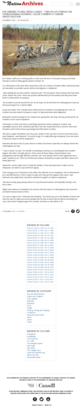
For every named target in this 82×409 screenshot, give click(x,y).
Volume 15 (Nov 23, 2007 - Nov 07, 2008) (40, 262)
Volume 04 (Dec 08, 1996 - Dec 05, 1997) (40, 235)
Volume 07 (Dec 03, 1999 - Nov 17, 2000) (40, 243)
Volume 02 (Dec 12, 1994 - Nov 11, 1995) (40, 230)
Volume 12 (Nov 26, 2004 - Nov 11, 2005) (40, 255)
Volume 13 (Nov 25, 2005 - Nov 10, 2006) (40, 257)
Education (31, 303)
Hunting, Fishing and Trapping (38, 310)
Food (29, 305)
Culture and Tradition (35, 296)
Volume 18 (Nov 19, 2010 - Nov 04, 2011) (40, 270)
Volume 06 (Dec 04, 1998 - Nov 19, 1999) (40, 240)
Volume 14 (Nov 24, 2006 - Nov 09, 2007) (40, 260)
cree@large (31, 336)
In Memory (31, 312)
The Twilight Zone (34, 350)
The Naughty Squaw (34, 343)
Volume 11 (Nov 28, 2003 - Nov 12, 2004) (40, 252)
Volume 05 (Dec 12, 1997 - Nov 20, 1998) (40, 238)
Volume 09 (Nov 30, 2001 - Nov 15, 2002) (40, 248)
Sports (29, 319)
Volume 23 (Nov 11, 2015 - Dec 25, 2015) (40, 282)
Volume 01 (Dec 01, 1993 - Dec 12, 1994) (40, 228)
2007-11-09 (16, 211)
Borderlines (31, 334)
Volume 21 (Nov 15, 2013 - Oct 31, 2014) (40, 277)
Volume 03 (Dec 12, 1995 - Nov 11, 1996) (40, 233)
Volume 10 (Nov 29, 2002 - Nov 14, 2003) (40, 250)
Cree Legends (32, 298)
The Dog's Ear (32, 338)
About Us (48, 405)
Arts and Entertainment (36, 294)
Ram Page (31, 345)
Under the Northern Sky (36, 352)
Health (29, 308)
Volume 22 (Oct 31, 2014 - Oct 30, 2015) (40, 279)
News (22, 211)
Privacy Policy (38, 405)
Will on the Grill (32, 355)
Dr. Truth (30, 341)
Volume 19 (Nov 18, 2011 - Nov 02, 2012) (40, 272)
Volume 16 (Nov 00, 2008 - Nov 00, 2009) (40, 265)
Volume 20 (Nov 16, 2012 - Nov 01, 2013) (40, 274)
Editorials (30, 301)
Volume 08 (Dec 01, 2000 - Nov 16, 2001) (40, 245)
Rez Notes (31, 348)
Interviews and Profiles (35, 315)
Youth (29, 322)
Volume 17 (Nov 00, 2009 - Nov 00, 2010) (40, 267)
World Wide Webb (33, 357)
